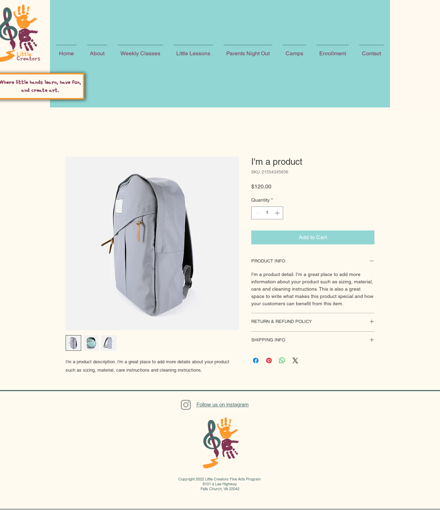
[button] (97, 50)
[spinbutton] (267, 213)
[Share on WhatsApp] (282, 360)
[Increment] (277, 213)
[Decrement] (256, 213)
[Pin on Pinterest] (269, 360)
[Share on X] (295, 360)
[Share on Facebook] (256, 360)
